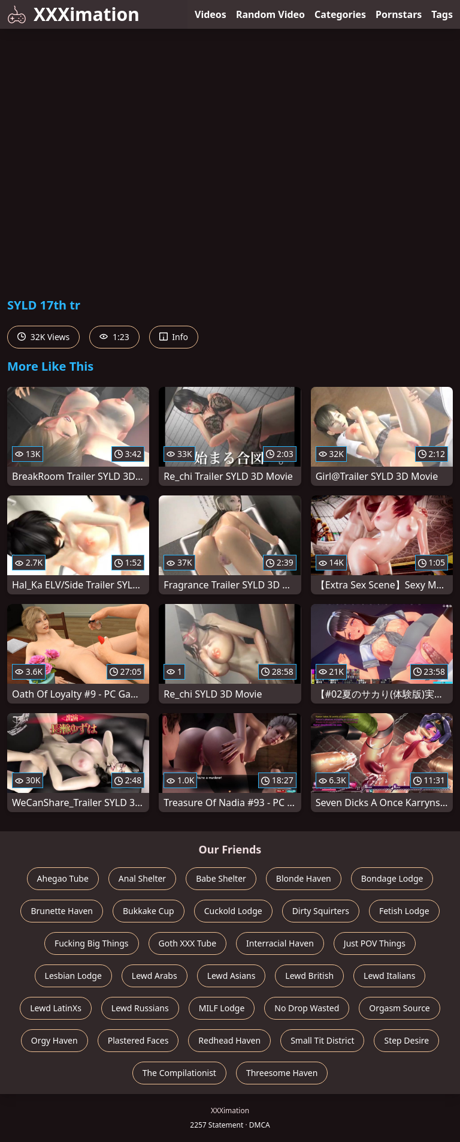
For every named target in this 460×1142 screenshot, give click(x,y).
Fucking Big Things (92, 943)
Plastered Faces (138, 1040)
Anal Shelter (142, 878)
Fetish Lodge (404, 910)
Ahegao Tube (63, 878)
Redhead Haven (229, 1040)
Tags (442, 14)
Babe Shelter (221, 878)
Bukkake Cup (148, 910)
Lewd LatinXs (55, 1008)
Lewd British (309, 975)
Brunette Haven (62, 910)
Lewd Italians (389, 975)
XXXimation (73, 14)
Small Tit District (322, 1040)
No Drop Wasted (306, 1008)
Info (173, 336)
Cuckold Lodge (233, 910)
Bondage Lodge (392, 878)
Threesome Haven (281, 1072)
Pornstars (399, 14)
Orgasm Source (399, 1008)
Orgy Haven (54, 1040)
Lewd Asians (231, 975)
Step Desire (406, 1040)
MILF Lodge (222, 1008)
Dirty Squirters (320, 910)
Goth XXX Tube (188, 943)
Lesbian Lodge (73, 975)
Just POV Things (374, 943)
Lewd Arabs (154, 975)
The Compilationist (179, 1072)
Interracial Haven (280, 943)
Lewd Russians (140, 1008)
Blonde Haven (303, 878)
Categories (340, 14)
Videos (210, 14)
